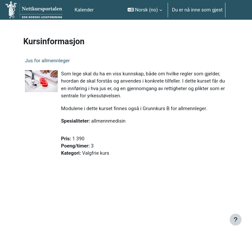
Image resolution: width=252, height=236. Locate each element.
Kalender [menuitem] (84, 10)
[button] (144, 10)
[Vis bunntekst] (236, 220)
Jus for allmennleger (47, 61)
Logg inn (237, 10)
